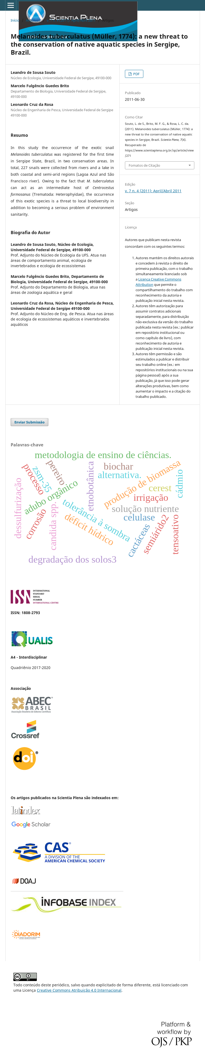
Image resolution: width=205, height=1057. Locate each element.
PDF (136, 73)
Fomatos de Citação (144, 165)
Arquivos (33, 20)
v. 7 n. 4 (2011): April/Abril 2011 (71, 20)
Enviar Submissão (29, 422)
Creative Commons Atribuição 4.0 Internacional (79, 990)
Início (15, 20)
